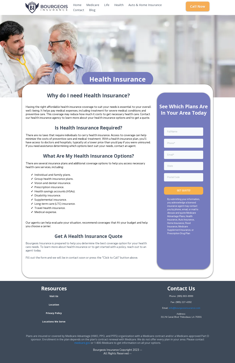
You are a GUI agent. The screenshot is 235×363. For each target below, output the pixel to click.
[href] (117, 306)
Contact (78, 10)
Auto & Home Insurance (145, 5)
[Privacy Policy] (54, 313)
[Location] (54, 304)
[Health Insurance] (117, 79)
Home (77, 5)
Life (106, 5)
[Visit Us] (53, 296)
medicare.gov (82, 343)
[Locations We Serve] (54, 321)
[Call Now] (197, 6)
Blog (92, 10)
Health (119, 5)
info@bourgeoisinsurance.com (184, 308)
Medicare (92, 5)
